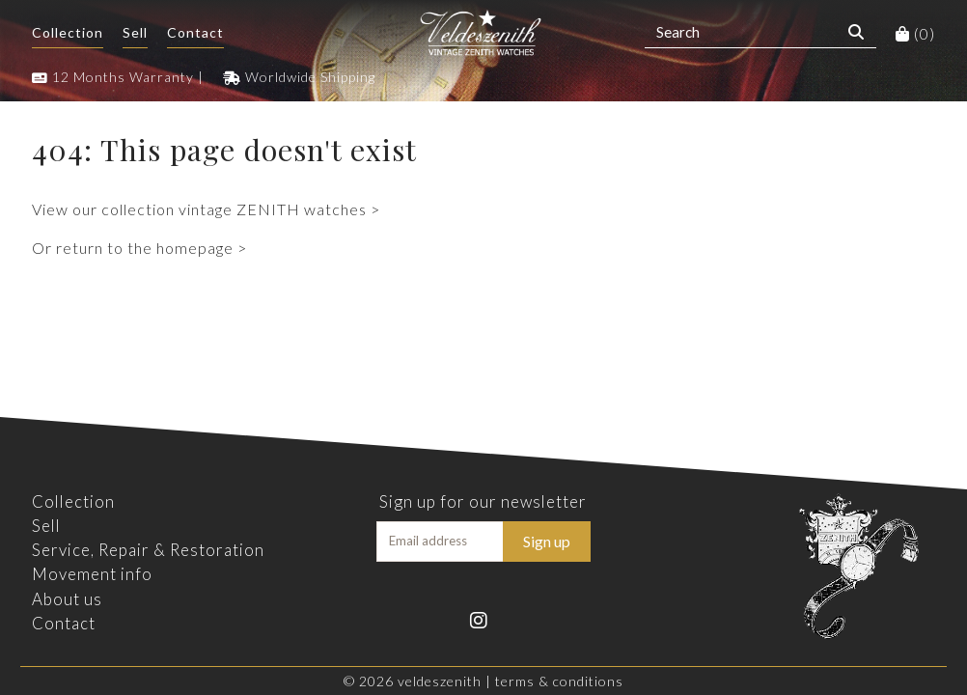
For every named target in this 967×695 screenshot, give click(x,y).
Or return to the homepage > (139, 247)
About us (67, 599)
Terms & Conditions (559, 681)
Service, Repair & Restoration (148, 550)
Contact (195, 32)
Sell (135, 32)
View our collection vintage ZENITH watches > (206, 209)
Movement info (92, 574)
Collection (67, 32)
